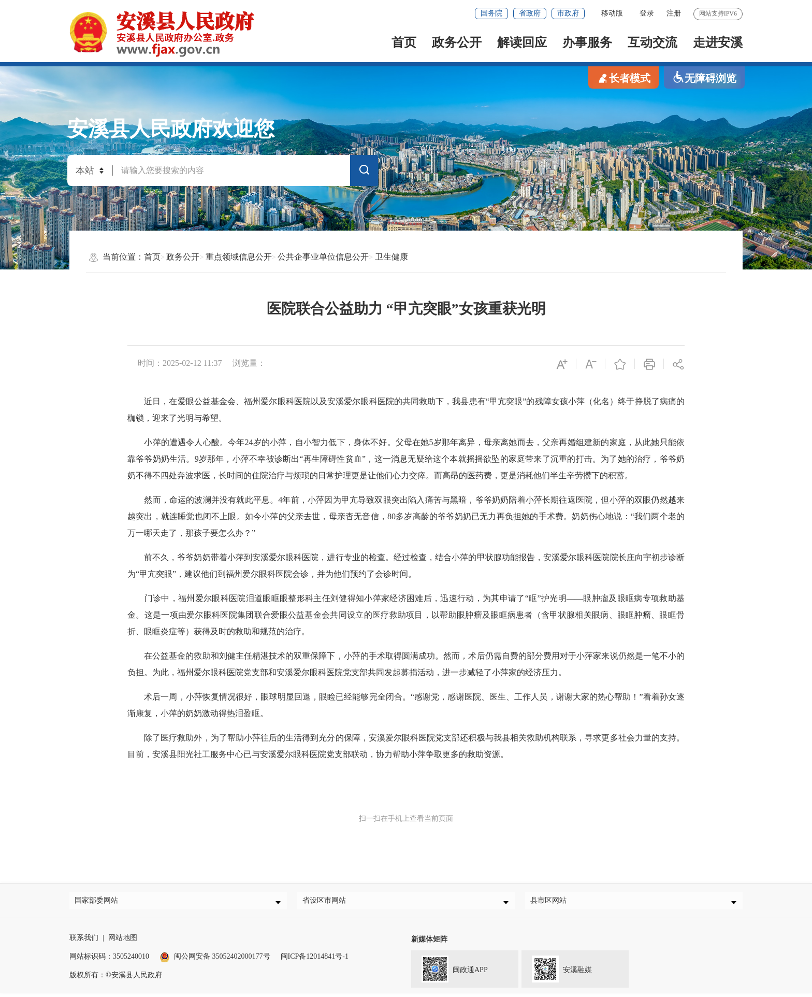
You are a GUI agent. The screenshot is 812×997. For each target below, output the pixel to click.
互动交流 (652, 42)
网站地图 (122, 942)
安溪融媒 (556, 972)
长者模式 (623, 77)
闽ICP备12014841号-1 (315, 960)
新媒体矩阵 (429, 943)
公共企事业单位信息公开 (323, 256)
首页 (404, 42)
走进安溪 (718, 42)
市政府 (568, 13)
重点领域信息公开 (239, 256)
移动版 (612, 13)
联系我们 (83, 942)
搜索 (364, 172)
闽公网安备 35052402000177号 (215, 960)
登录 (647, 13)
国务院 (491, 13)
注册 (673, 13)
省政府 (530, 13)
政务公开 (457, 42)
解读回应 (522, 42)
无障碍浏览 (704, 77)
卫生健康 (391, 256)
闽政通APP (449, 972)
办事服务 (587, 42)
